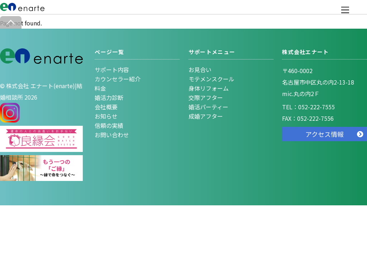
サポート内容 (112, 69)
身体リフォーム (209, 88)
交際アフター (206, 97)
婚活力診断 (109, 97)
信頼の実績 (109, 125)
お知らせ (106, 116)
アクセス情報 (324, 134)
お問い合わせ (112, 134)
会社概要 (106, 106)
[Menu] (345, 10)
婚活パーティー (208, 106)
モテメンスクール (211, 79)
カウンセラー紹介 (117, 79)
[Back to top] (11, 22)
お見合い (200, 69)
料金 (100, 88)
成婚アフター (206, 116)
